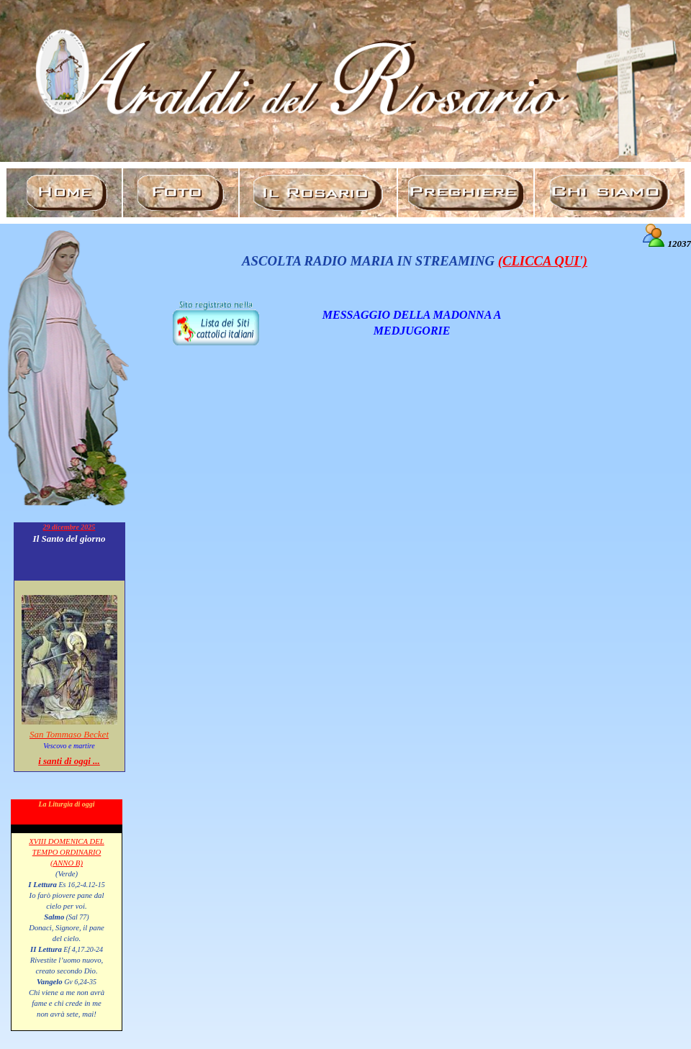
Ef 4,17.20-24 (82, 949)
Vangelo (50, 981)
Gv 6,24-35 (80, 982)
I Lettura (42, 884)
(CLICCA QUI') (542, 260)
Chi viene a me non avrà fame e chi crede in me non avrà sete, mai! (66, 1003)
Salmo (54, 916)
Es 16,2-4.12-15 (81, 885)
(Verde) (66, 873)
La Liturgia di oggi (66, 804)
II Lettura (46, 949)
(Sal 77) (76, 917)
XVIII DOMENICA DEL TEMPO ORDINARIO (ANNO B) (66, 852)
